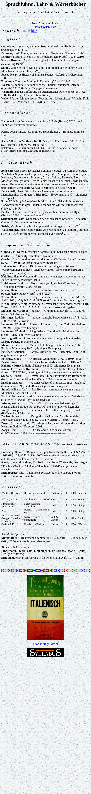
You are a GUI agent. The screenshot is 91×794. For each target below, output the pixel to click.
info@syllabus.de (45, 26)
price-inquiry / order (45, 644)
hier (34, 31)
